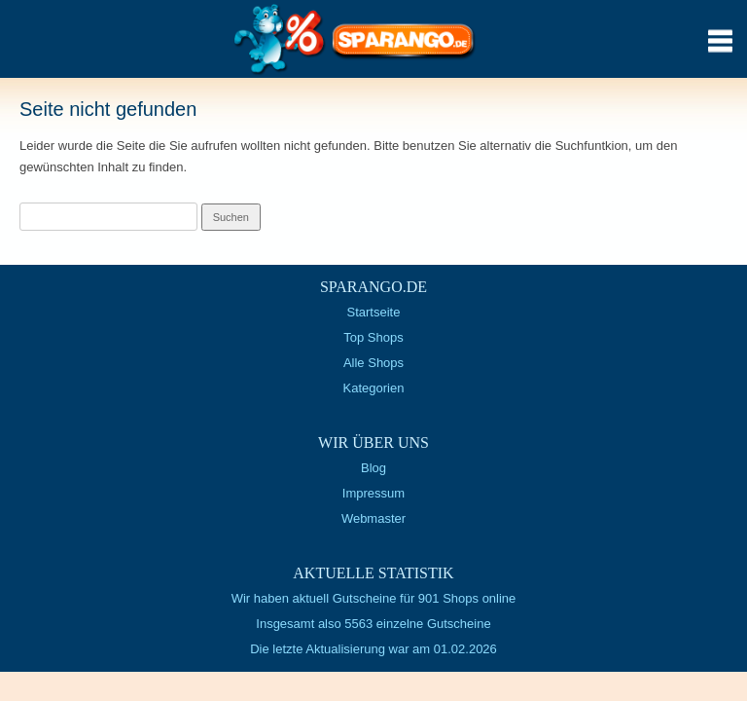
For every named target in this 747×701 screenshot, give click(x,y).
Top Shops (373, 337)
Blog (373, 468)
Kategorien (374, 388)
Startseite (374, 312)
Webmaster (373, 518)
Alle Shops (373, 362)
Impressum (373, 493)
